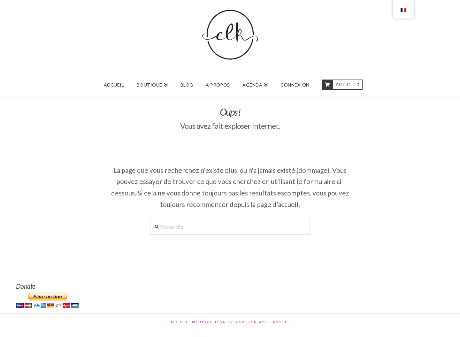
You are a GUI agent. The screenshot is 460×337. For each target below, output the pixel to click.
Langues (280, 322)
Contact (258, 322)
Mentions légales (212, 322)
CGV (240, 322)
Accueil (179, 322)
